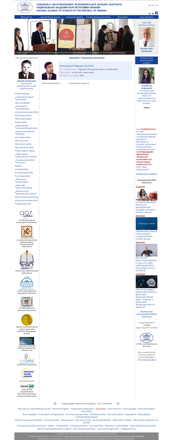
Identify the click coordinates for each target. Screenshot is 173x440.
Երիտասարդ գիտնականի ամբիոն (54, 429)
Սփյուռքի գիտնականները (143, 426)
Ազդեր (19, 166)
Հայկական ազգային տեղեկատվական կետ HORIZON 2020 (27, 347)
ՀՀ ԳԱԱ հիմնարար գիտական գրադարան (26, 308)
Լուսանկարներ (23, 137)
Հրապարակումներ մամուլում (31, 426)
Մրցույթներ (21, 122)
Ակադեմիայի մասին (50, 17)
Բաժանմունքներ (74, 17)
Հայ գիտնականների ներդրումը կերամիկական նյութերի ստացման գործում (146, 206)
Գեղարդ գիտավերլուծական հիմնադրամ (27, 271)
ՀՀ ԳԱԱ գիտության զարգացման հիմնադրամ (26, 220)
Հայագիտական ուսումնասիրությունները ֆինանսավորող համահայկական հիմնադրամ (27, 241)
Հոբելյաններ (22, 169)
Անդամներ (122, 17)
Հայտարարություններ (27, 200)
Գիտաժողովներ (24, 119)
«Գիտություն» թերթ (25, 151)
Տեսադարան (22, 141)
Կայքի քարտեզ (23, 204)
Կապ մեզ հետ (146, 17)
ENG (153, 5)
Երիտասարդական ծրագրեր (29, 420)
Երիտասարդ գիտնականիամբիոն (146, 60)
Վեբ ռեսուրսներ (24, 144)
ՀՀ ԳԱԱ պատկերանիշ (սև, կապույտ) (147, 344)
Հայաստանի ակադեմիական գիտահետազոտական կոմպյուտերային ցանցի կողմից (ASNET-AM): (104, 436)
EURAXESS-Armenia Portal (26, 364)
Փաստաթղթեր (23, 103)
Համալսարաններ (24, 173)
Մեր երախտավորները (27, 58)
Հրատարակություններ (27, 112)
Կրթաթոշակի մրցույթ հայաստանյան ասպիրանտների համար (146, 234)
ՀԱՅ (149, 5)
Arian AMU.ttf (151, 360)
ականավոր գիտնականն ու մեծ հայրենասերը (26, 86)
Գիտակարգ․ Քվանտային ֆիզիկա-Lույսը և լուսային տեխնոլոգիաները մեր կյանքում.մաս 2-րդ (146, 263)
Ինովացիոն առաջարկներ (51, 414)
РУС (157, 5)
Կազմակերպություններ (98, 17)
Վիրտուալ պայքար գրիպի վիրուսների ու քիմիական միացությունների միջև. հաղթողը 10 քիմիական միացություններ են (146, 296)
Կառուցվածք (22, 94)
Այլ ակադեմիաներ (25, 147)
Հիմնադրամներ (24, 115)
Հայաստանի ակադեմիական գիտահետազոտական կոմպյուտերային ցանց (26, 392)
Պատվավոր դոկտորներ (93, 58)
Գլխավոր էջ (26, 17)
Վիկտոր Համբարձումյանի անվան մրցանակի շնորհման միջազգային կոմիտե (27, 329)
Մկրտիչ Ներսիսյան (26, 81)
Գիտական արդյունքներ (116, 426)
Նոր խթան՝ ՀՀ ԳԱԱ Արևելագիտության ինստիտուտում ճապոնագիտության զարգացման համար (71, 52)
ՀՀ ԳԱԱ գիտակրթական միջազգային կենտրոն (27, 291)
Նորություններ (23, 176)
